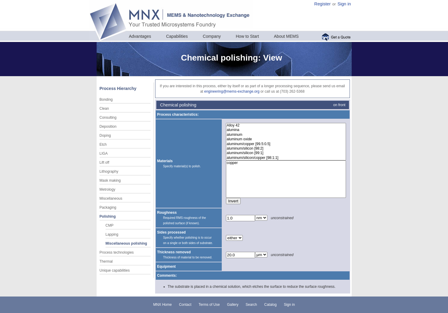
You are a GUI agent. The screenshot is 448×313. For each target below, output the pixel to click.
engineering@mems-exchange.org (231, 91)
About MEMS (286, 36)
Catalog (270, 305)
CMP (110, 225)
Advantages (140, 36)
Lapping (112, 234)
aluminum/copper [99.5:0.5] (286, 144)
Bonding (106, 99)
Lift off (104, 162)
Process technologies (117, 252)
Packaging (108, 207)
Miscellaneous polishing (126, 243)
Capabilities (177, 36)
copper (286, 163)
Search (251, 305)
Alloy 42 (286, 125)
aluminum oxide (286, 139)
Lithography (109, 171)
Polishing (108, 216)
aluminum (286, 135)
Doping (105, 135)
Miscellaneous (111, 198)
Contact (185, 305)
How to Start (247, 36)
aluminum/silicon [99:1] (286, 153)
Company (212, 36)
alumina (286, 130)
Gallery (232, 305)
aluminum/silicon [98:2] (286, 148)
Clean (104, 108)
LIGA (104, 153)
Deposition (108, 126)
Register (322, 3)
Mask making (110, 180)
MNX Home (162, 305)
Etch (103, 144)
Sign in (344, 3)
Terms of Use (209, 305)
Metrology (108, 189)
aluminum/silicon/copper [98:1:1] (286, 158)
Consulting (108, 117)
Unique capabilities (115, 270)
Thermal (106, 261)
